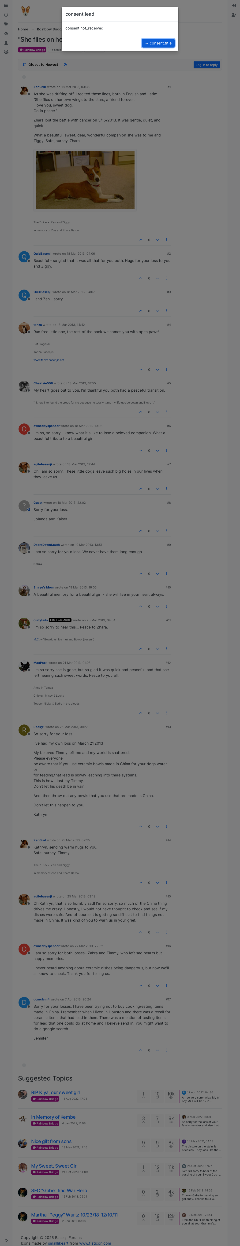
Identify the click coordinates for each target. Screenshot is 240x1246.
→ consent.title (158, 43)
